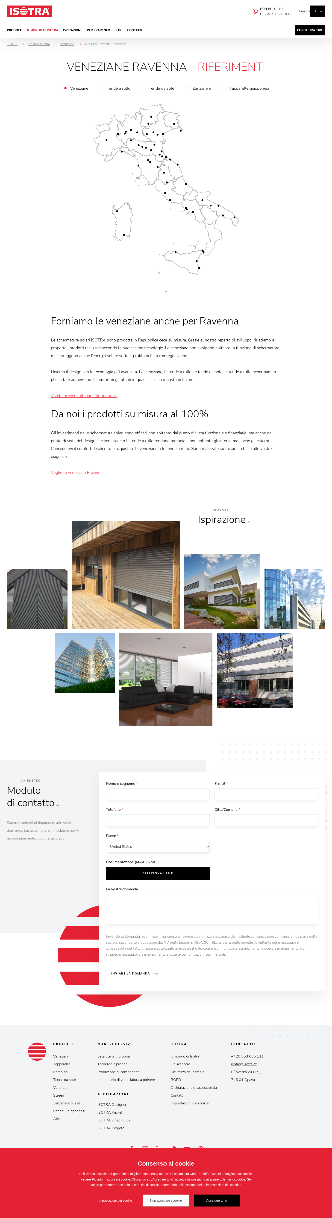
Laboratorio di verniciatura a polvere (126, 1081)
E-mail (221, 783)
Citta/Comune (227, 810)
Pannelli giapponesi (69, 1112)
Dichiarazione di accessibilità (194, 1089)
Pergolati (60, 1073)
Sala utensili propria (113, 1057)
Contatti (134, 30)
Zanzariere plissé (66, 1104)
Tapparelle (61, 1065)
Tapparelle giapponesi (249, 88)
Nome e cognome (122, 783)
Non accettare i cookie (166, 1200)
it (315, 11)
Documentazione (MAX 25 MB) (132, 865)
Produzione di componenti (118, 1073)
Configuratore (310, 30)
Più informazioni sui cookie (111, 1179)
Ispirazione (72, 30)
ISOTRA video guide (113, 1121)
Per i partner (98, 30)
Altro (57, 1120)
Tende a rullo (118, 88)
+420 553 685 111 (247, 1057)
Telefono (114, 810)
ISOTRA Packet (109, 1113)
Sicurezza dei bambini (188, 1073)
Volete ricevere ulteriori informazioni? (84, 395)
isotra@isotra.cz (244, 1065)
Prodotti (14, 30)
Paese (112, 837)
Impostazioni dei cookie (190, 1104)
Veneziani (61, 1057)
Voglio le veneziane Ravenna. (77, 472)
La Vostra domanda (122, 892)
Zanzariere (202, 88)
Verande (59, 1089)
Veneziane (79, 88)
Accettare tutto (216, 1200)
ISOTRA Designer (111, 1106)
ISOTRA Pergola (110, 1129)
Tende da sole (161, 88)
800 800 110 (264, 8)
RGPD (176, 1081)
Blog (119, 30)
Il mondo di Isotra (42, 30)
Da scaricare (180, 1065)
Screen (58, 1096)
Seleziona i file (158, 876)
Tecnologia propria (112, 1065)
